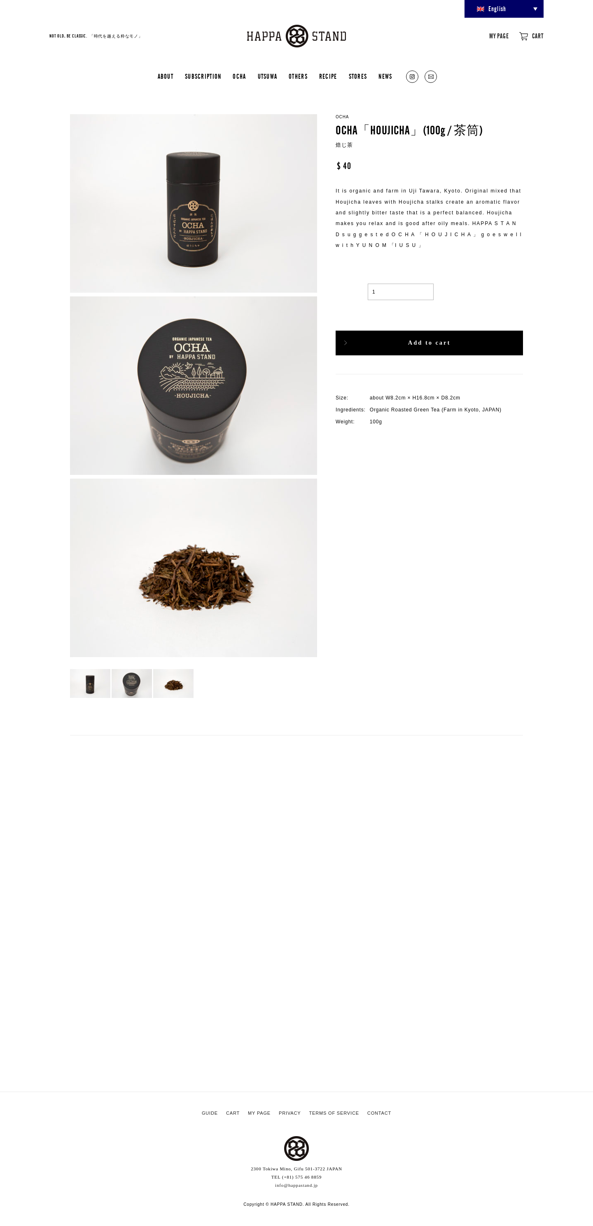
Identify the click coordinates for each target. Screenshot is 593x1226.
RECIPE (328, 76)
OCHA (239, 76)
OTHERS (298, 76)
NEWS (385, 76)
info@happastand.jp (296, 1185)
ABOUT (165, 76)
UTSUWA (268, 76)
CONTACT (379, 1113)
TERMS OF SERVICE (334, 1113)
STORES (358, 76)
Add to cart (429, 342)
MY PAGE (499, 36)
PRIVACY (290, 1113)
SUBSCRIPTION (203, 76)
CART (538, 36)
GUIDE (210, 1113)
